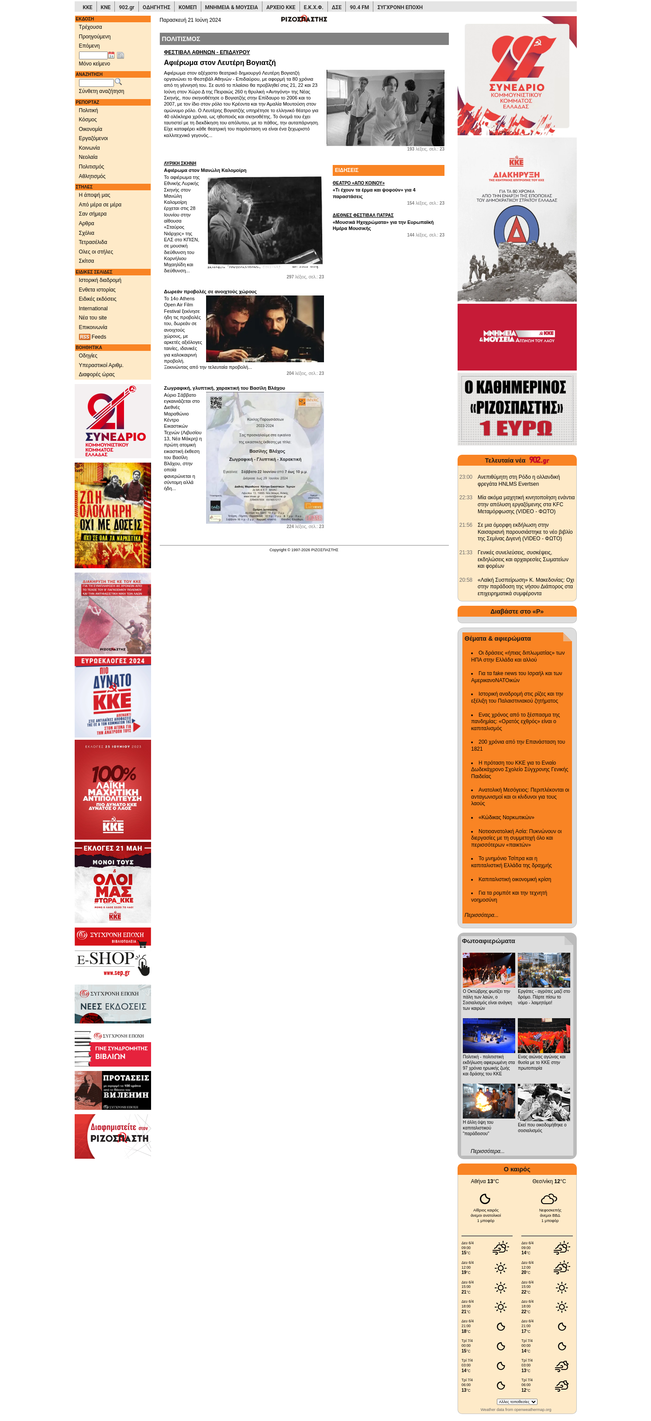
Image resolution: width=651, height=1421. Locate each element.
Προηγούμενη (95, 37)
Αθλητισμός (92, 176)
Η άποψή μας (94, 195)
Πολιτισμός (91, 167)
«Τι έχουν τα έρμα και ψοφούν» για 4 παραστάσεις (388, 189)
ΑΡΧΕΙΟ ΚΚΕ (281, 7)
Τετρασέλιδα (93, 242)
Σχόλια (86, 233)
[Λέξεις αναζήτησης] (96, 83)
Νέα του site (93, 318)
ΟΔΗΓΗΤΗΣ (156, 7)
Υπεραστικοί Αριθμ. (101, 365)
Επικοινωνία (93, 327)
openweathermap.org (532, 1409)
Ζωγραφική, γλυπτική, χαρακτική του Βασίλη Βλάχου (224, 388)
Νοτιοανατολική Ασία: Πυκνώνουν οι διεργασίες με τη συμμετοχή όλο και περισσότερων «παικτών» (516, 838)
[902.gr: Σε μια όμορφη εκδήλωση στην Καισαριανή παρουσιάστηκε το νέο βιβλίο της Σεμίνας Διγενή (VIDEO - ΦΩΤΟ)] (465, 525)
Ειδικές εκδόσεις (98, 299)
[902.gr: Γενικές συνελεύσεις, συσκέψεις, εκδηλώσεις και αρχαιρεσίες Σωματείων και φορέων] (465, 552)
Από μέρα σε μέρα (100, 205)
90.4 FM (359, 7)
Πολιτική (88, 110)
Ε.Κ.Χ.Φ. (314, 7)
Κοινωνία (89, 148)
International (93, 308)
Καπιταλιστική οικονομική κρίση (515, 879)
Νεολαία (88, 157)
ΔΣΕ (336, 7)
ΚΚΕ (88, 7)
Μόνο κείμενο (94, 64)
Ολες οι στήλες (96, 252)
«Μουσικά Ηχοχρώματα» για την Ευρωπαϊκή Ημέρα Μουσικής (388, 222)
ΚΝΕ (106, 7)
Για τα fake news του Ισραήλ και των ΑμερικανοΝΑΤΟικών (516, 676)
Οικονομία (91, 129)
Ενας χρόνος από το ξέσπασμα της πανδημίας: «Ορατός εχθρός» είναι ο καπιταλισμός (515, 721)
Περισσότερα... (482, 915)
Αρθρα (86, 223)
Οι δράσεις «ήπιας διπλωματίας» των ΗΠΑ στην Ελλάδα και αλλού (518, 656)
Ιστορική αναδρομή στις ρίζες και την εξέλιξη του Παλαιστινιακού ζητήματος (517, 697)
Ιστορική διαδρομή (100, 280)
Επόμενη (89, 46)
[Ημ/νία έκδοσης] (93, 55)
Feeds (93, 337)
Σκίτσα (86, 261)
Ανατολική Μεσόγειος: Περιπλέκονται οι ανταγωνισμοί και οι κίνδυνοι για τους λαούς (520, 797)
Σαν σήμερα (93, 214)
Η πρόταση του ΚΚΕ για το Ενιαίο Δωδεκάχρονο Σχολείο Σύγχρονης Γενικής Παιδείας (519, 769)
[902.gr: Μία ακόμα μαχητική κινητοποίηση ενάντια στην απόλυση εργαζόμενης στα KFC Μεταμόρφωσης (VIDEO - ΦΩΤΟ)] (465, 497)
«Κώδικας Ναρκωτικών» (506, 817)
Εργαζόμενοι (93, 138)
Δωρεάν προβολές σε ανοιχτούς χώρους (210, 291)
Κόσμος (88, 120)
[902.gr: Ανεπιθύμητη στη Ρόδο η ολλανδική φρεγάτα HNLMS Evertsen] (465, 477)
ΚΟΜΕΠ (187, 7)
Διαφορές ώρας (97, 374)
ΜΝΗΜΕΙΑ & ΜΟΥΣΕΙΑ (231, 7)
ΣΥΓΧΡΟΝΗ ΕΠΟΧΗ (400, 7)
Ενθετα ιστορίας (97, 290)
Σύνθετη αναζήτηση (101, 91)
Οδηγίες (88, 356)
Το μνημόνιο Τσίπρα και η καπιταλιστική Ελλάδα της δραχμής (511, 861)
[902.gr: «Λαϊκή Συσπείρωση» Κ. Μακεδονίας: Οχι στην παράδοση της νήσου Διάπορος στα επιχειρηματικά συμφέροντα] (465, 580)
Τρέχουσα (90, 27)
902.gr (126, 7)
